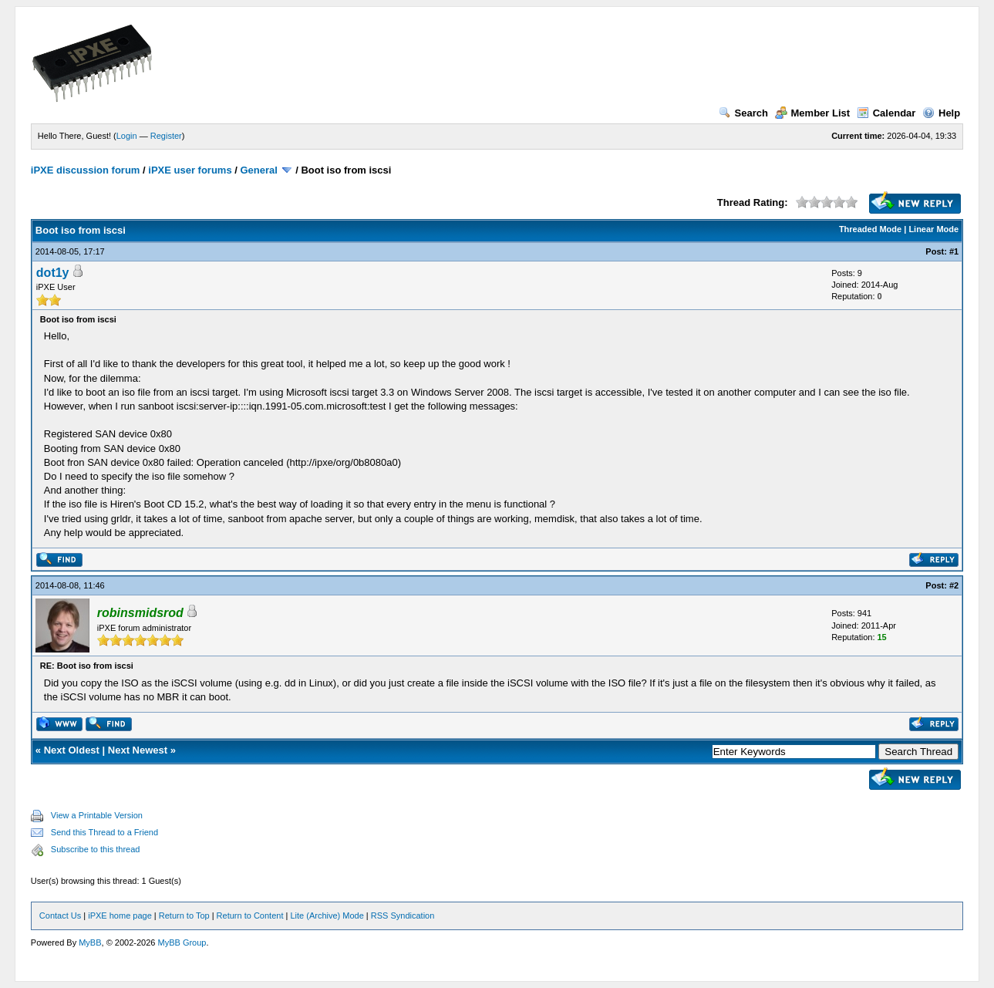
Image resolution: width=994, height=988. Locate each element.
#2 (954, 585)
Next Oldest (71, 750)
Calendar (886, 113)
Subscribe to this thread (95, 849)
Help (941, 113)
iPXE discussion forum (85, 170)
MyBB (90, 942)
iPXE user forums (189, 170)
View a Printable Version (97, 815)
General (258, 170)
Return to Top (184, 915)
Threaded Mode (870, 229)
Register (166, 135)
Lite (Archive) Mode (326, 915)
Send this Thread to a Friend (104, 832)
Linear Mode (933, 229)
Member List (813, 113)
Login (126, 135)
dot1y (52, 272)
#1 (954, 251)
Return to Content (250, 915)
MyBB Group (181, 942)
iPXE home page (120, 915)
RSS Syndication (403, 915)
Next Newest (137, 750)
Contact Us (60, 915)
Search (743, 113)
